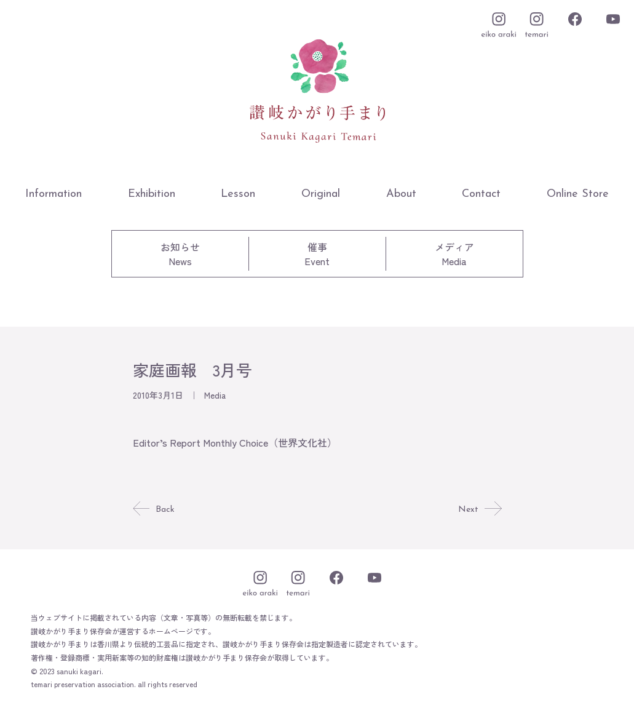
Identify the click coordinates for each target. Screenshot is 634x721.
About (401, 194)
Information (53, 194)
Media (215, 395)
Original (320, 194)
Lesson (238, 194)
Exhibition (151, 194)
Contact (481, 194)
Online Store (578, 194)
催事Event (317, 254)
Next (478, 509)
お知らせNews (180, 254)
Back (154, 509)
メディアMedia (454, 254)
